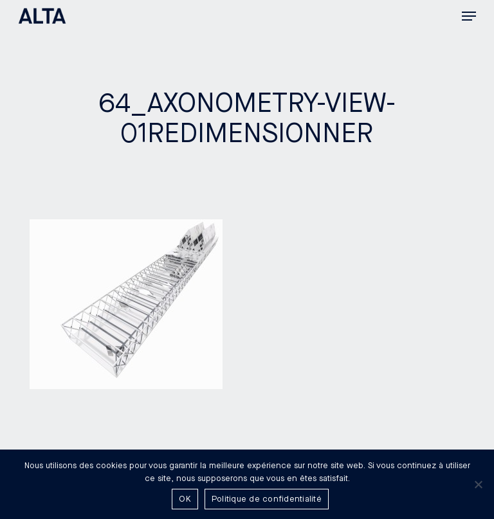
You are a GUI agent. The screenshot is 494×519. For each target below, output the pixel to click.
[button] (469, 16)
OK (185, 499)
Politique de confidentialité (267, 499)
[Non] (477, 484)
